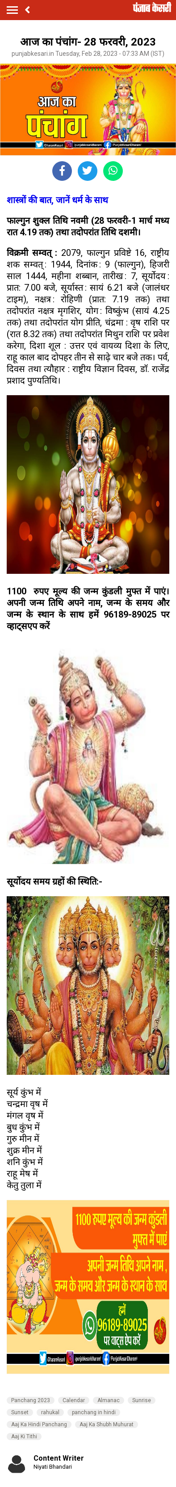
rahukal (50, 1412)
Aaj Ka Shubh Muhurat (107, 1424)
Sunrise (141, 1400)
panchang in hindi (94, 1412)
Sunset (20, 1412)
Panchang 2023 (30, 1400)
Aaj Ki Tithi (24, 1436)
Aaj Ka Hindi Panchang (39, 1424)
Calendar (74, 1400)
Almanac (108, 1400)
